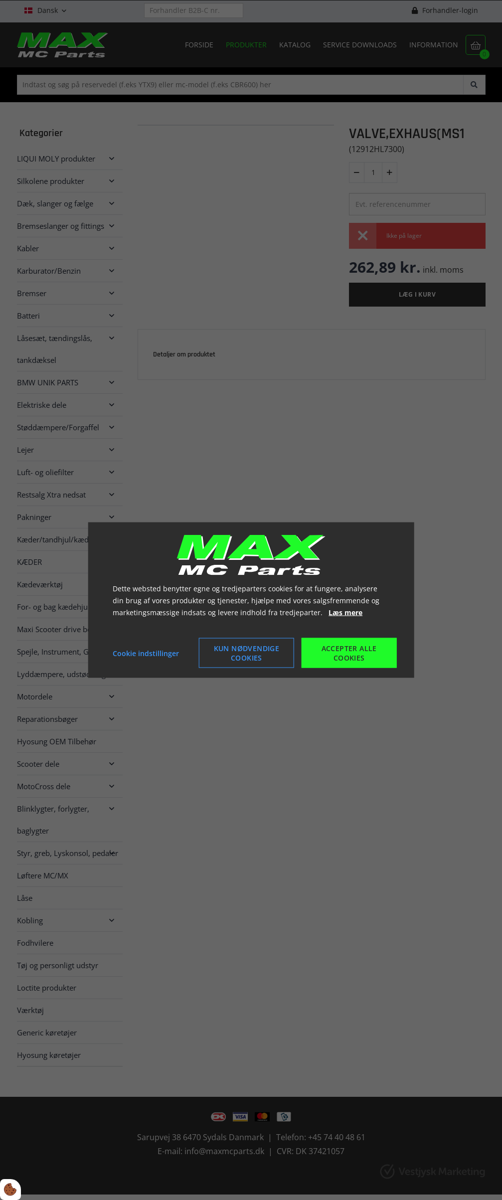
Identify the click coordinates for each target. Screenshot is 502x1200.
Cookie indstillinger (146, 653)
